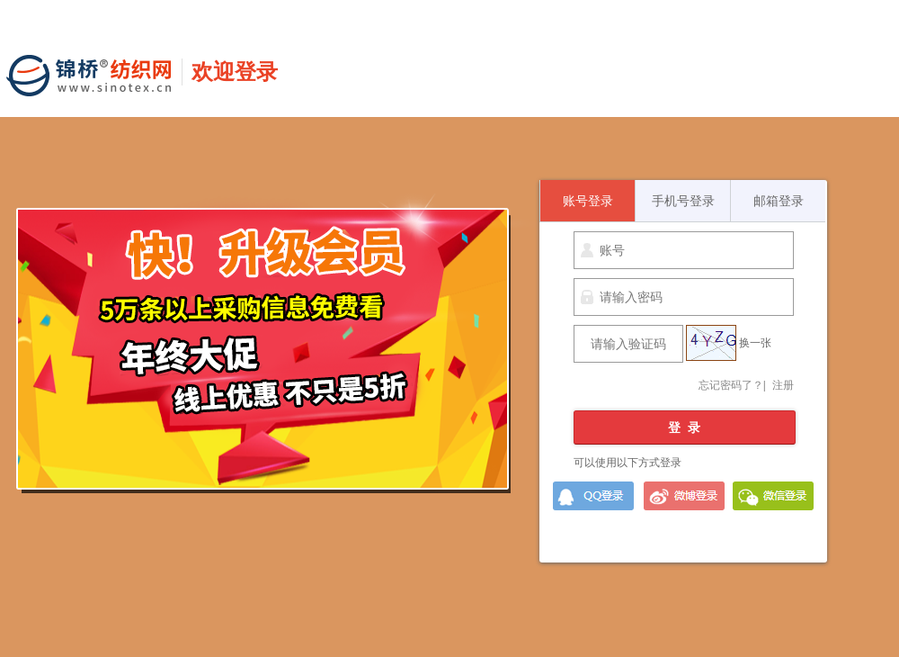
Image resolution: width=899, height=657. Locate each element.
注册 (783, 385)
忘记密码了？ (731, 385)
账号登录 (588, 201)
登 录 (684, 427)
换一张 (755, 343)
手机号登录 (683, 201)
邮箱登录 (778, 201)
